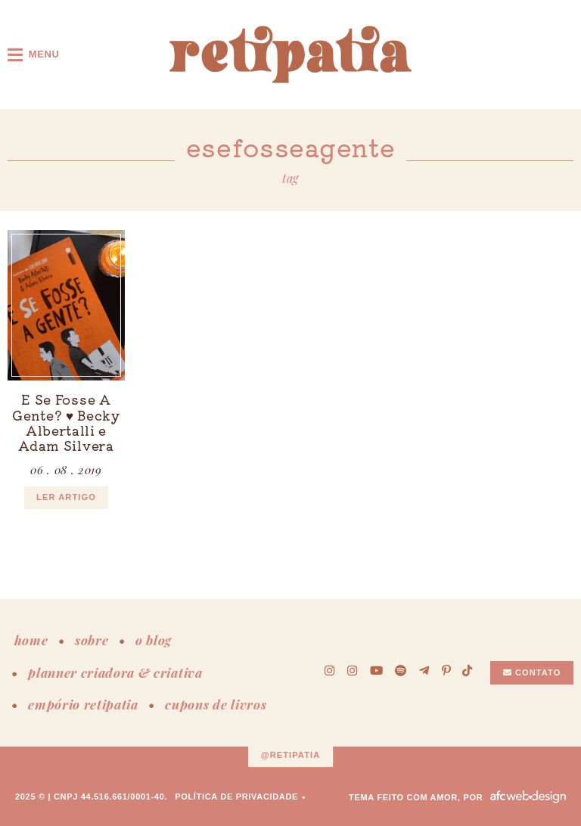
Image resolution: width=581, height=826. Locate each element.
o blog (153, 640)
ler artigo (66, 497)
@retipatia (291, 755)
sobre (91, 640)
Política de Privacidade (236, 796)
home (31, 640)
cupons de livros (215, 704)
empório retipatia (83, 704)
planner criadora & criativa (115, 672)
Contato (532, 672)
